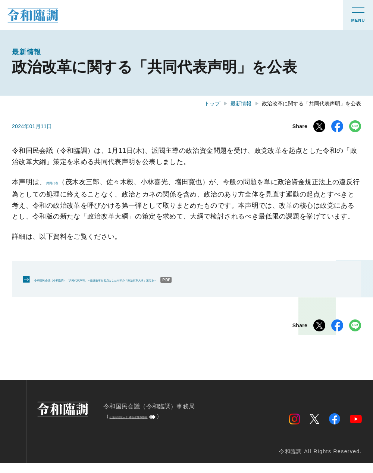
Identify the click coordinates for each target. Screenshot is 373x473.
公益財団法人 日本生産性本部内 (153, 426)
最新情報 (241, 103)
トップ (212, 103)
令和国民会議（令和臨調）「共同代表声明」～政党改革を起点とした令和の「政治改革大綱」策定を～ (174, 289)
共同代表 (59, 182)
